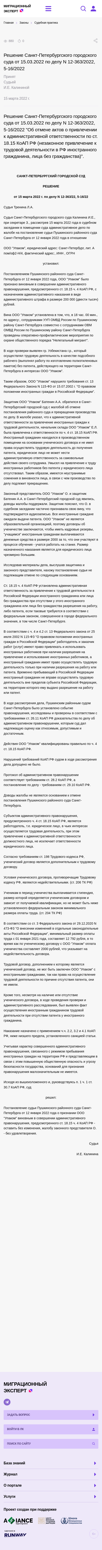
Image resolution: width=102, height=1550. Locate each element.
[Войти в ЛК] (93, 9)
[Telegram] (7, 1402)
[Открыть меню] (48, 9)
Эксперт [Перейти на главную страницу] (17, 8)
